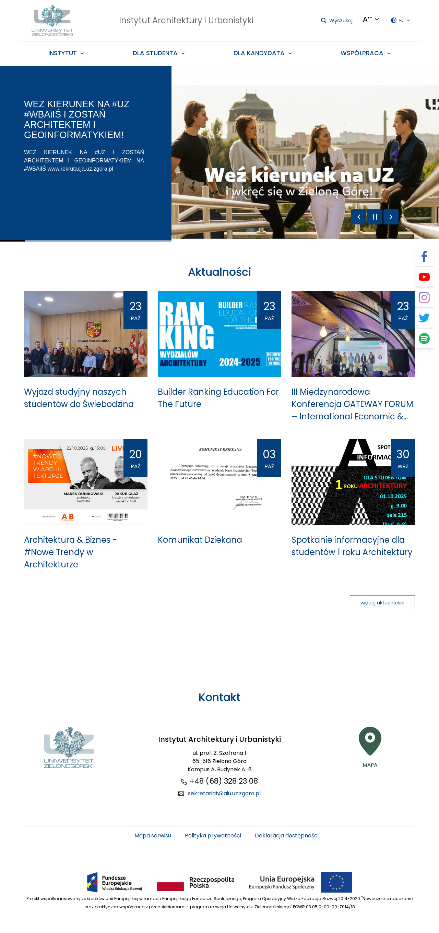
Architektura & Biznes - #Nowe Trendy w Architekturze (70, 552)
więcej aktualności (382, 602)
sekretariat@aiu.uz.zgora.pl (224, 793)
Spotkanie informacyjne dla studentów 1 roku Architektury (352, 546)
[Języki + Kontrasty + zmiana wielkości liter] (371, 19)
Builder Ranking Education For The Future (218, 398)
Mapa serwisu (152, 835)
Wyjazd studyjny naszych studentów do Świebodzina (79, 398)
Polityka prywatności (213, 835)
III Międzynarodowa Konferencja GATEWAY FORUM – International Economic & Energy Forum (352, 404)
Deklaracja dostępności (287, 835)
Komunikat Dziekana (200, 539)
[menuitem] (66, 52)
